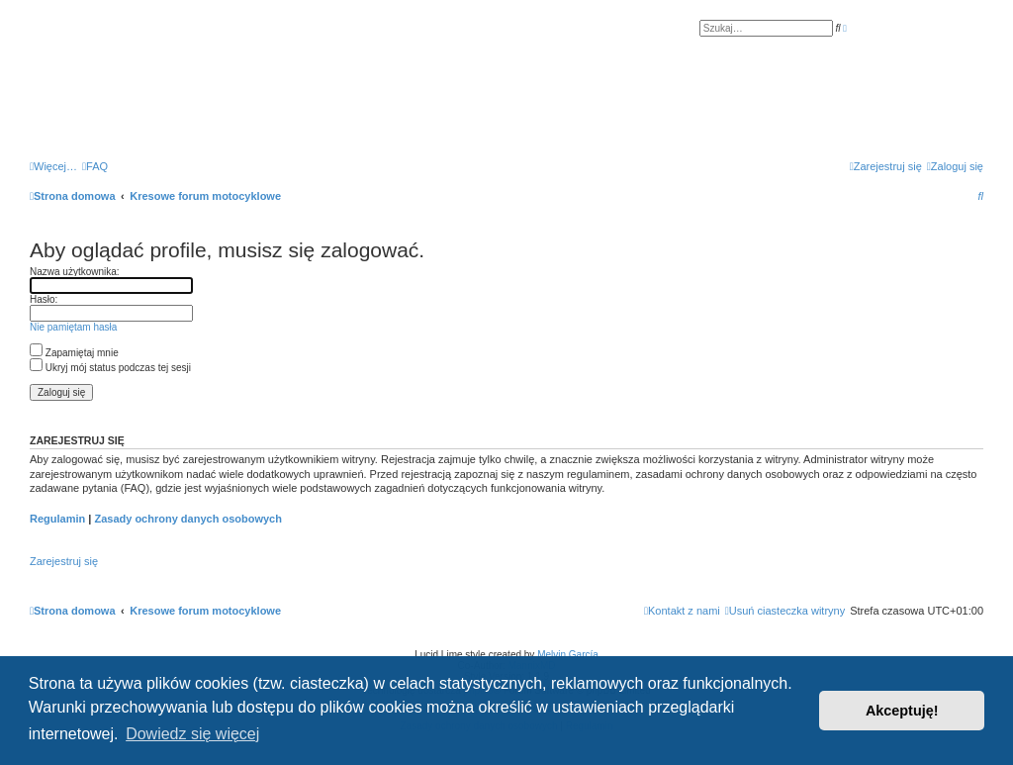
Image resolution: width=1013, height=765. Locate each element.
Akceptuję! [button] (902, 710)
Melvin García (568, 654)
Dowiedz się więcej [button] (192, 733)
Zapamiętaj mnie (74, 352)
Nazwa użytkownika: (75, 271)
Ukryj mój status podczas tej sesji (110, 367)
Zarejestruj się (64, 561)
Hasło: (43, 299)
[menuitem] (95, 166)
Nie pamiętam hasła (73, 327)
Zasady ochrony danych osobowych (188, 519)
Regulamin (57, 519)
